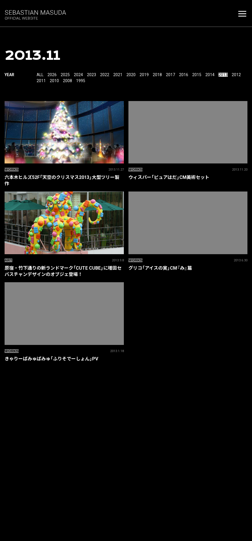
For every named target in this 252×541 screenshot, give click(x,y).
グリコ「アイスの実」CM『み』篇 (188, 268)
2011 (41, 81)
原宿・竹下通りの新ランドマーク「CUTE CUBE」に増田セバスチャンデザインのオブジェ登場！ (64, 271)
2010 (54, 81)
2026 (52, 75)
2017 (170, 75)
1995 (80, 81)
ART (8, 260)
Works (12, 169)
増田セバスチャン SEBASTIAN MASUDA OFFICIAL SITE (36, 14)
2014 (210, 75)
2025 (65, 75)
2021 (117, 75)
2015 (196, 75)
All (40, 75)
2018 (157, 75)
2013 (223, 75)
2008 (67, 81)
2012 (236, 75)
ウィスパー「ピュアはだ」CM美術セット (188, 177)
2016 (183, 75)
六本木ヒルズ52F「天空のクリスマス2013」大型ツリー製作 (64, 180)
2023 (91, 75)
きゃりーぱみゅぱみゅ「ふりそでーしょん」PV (64, 359)
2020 (131, 75)
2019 (144, 75)
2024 (78, 75)
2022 (104, 75)
